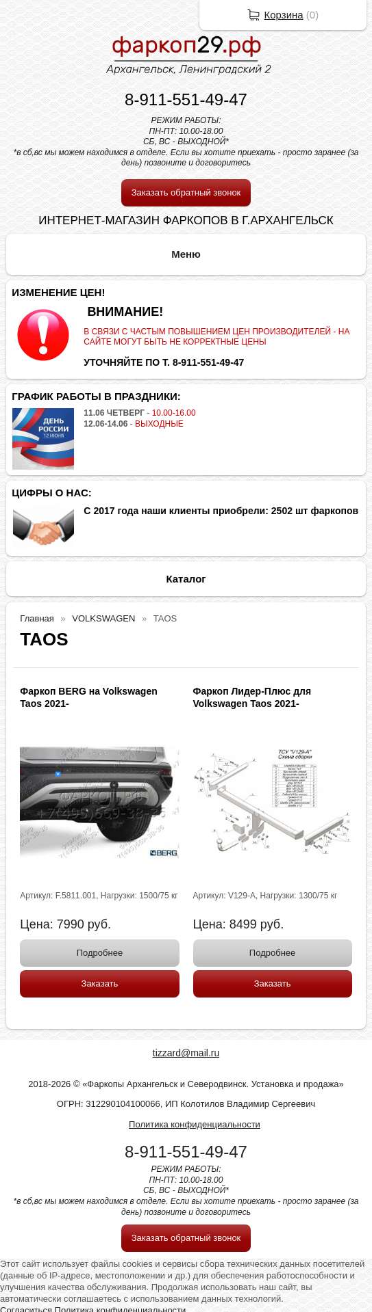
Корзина (283, 15)
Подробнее (100, 953)
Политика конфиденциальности (194, 1124)
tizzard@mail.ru (186, 1052)
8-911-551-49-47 (186, 99)
